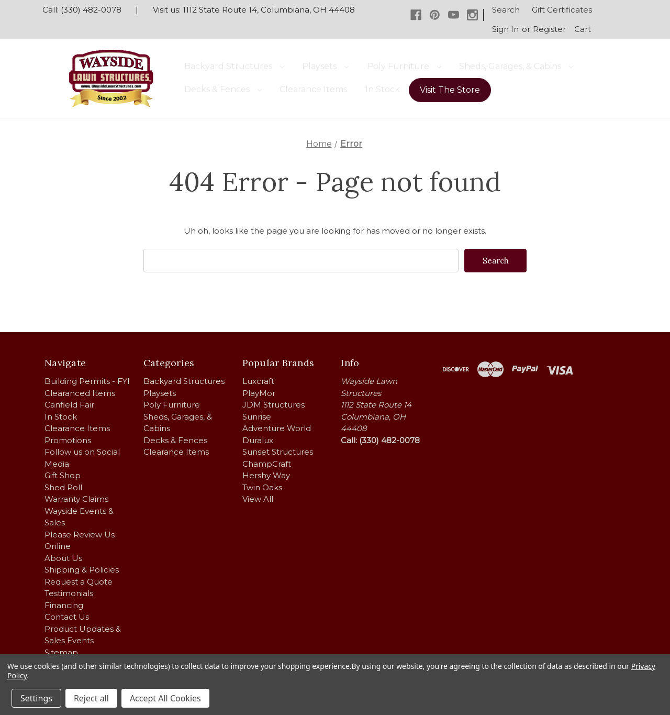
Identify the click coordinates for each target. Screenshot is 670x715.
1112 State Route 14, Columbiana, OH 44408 (269, 10)
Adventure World (276, 428)
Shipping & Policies (81, 570)
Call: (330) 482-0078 (81, 10)
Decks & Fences (223, 89)
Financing (63, 605)
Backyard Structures (234, 66)
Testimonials (68, 593)
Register (549, 29)
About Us (63, 558)
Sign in (505, 29)
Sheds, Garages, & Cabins (516, 66)
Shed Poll (63, 487)
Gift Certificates (562, 10)
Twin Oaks (262, 487)
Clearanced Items (79, 393)
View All (257, 499)
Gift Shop (62, 475)
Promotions (67, 440)
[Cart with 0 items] (583, 30)
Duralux (257, 440)
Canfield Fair (69, 405)
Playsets (325, 66)
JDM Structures (273, 405)
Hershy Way (266, 475)
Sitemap (61, 652)
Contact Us (66, 617)
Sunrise (256, 416)
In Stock (382, 89)
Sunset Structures (277, 452)
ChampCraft (266, 463)
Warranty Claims (76, 499)
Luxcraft (258, 381)
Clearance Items (313, 89)
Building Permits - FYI (87, 381)
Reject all (91, 698)
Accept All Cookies (165, 698)
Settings (36, 698)
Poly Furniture (404, 66)
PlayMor (258, 393)
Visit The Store (450, 90)
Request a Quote (78, 581)
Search (506, 10)
